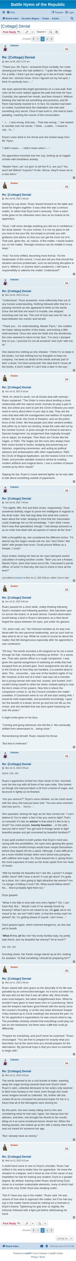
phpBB (28, 1253)
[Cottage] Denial (15, 26)
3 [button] (47, 39)
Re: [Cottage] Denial (18, 57)
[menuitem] (11, 12)
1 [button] (38, 39)
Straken (14, 183)
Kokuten (15, 45)
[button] (33, 39)
